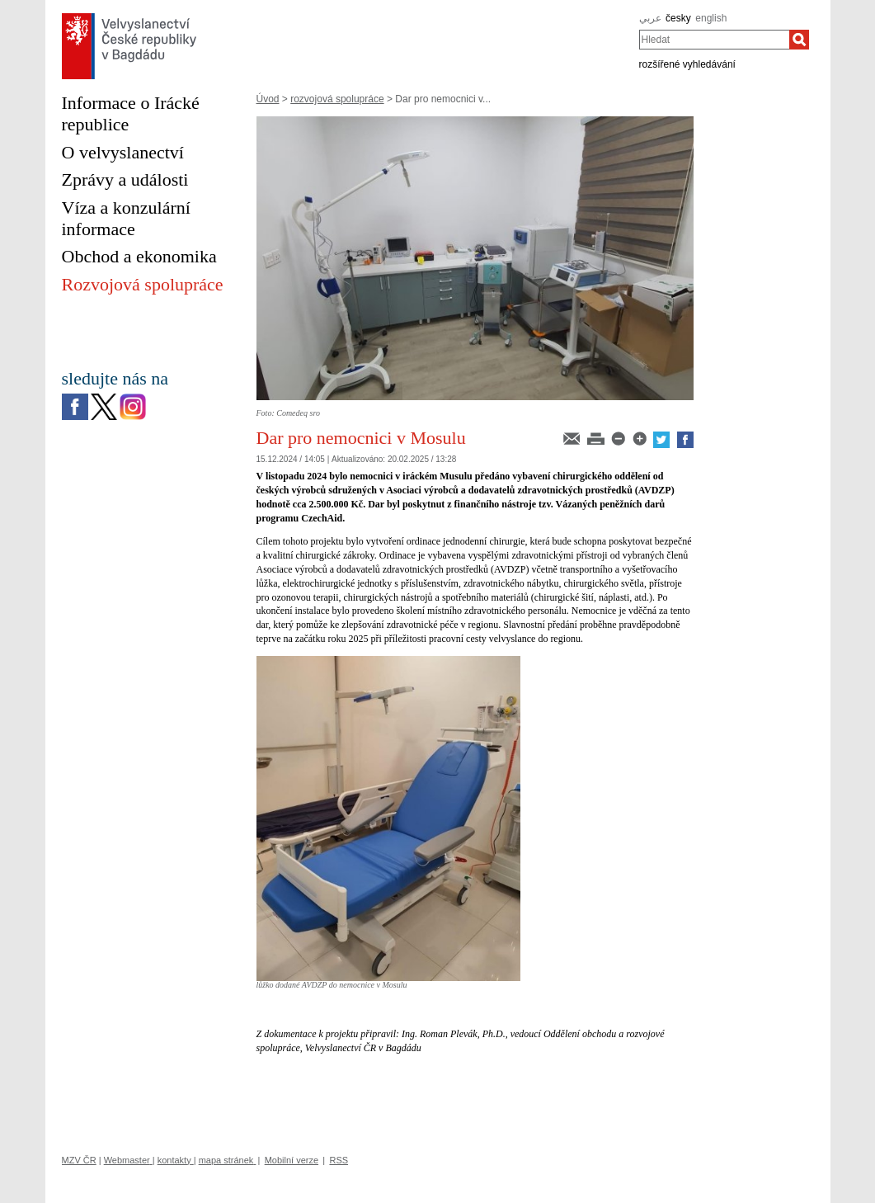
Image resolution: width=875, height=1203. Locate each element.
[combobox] (714, 40)
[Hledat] (799, 40)
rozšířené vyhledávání (687, 64)
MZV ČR (79, 1160)
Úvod (268, 99)
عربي (650, 18)
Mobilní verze (291, 1160)
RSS (338, 1160)
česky (678, 18)
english (711, 18)
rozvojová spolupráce (336, 99)
